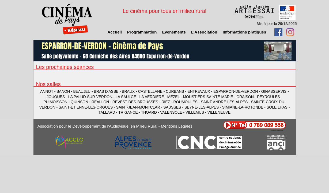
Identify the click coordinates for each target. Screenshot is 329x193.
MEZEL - (175, 97)
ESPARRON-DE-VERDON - (237, 91)
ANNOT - (48, 91)
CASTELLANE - (152, 91)
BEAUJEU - (83, 91)
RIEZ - (167, 102)
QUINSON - (81, 102)
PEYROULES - (269, 97)
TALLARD (107, 112)
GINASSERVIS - (275, 91)
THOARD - (150, 112)
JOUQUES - (57, 97)
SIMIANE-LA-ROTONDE (242, 107)
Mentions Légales (176, 126)
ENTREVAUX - (200, 91)
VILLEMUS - (196, 112)
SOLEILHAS (277, 107)
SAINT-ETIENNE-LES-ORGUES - (87, 107)
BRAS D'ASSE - (108, 91)
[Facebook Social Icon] (278, 32)
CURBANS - (176, 91)
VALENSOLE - (173, 112)
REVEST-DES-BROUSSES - (137, 102)
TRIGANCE (128, 112)
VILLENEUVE (218, 112)
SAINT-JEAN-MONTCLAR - (140, 107)
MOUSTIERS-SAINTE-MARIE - (209, 97)
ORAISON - (246, 97)
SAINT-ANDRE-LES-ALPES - (226, 102)
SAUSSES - (173, 107)
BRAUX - (130, 91)
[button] (204, 32)
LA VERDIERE (151, 97)
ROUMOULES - (187, 102)
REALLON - (102, 102)
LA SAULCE (126, 97)
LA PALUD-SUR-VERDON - (92, 97)
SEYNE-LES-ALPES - (203, 107)
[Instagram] (290, 32)
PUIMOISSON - (57, 102)
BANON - (64, 91)
